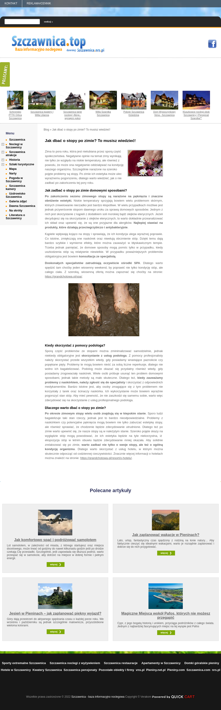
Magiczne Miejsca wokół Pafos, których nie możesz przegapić (165, 615)
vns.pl (140, 670)
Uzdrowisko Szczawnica (15, 195)
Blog (46, 129)
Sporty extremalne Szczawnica (24, 663)
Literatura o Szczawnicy (15, 217)
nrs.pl (216, 670)
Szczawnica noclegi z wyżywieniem (75, 663)
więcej (53, 564)
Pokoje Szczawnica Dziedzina (134, 113)
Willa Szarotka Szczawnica (103, 113)
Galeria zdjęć (18, 201)
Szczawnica (17, 139)
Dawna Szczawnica (22, 206)
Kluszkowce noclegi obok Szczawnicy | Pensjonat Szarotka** (196, 115)
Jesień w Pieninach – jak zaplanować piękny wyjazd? (55, 613)
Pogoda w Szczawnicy (14, 179)
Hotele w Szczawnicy (16, 670)
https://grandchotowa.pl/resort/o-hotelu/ (106, 458)
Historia (14, 159)
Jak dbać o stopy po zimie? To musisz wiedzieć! (81, 129)
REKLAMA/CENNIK (39, 3)
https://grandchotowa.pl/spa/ (63, 276)
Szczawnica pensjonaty (80, 670)
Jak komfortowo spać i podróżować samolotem (55, 540)
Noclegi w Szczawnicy (14, 146)
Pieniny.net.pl (156, 670)
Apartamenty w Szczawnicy (161, 663)
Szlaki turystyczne (21, 164)
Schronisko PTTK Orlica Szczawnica (15, 115)
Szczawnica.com (198, 670)
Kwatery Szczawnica (47, 670)
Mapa (12, 169)
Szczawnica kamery (15, 187)
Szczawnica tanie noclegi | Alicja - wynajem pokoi (72, 115)
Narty (12, 173)
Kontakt (11, 3)
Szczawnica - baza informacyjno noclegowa (97, 696)
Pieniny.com (176, 670)
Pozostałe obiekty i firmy (116, 670)
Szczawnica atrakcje (15, 153)
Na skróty (15, 210)
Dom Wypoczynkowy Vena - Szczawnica (164, 113)
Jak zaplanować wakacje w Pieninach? (165, 535)
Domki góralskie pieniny (201, 663)
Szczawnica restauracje (120, 663)
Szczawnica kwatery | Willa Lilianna (41, 113)
